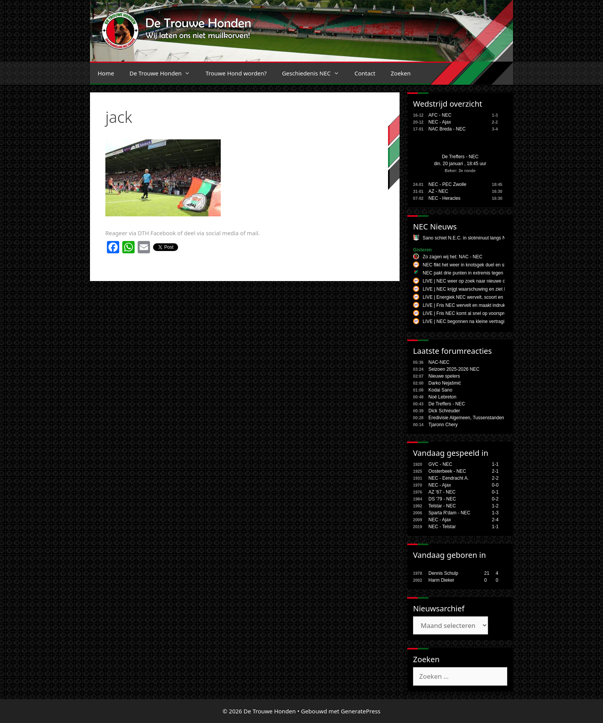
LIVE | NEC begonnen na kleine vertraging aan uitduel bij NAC (486, 321)
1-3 (495, 512)
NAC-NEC (439, 362)
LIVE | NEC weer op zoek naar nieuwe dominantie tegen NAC (486, 281)
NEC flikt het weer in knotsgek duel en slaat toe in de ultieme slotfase (493, 265)
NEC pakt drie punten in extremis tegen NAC (468, 273)
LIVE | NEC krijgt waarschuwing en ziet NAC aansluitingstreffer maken (494, 289)
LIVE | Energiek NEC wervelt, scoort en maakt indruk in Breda (486, 297)
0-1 (495, 492)
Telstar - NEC (442, 506)
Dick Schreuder (444, 410)
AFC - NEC (439, 115)
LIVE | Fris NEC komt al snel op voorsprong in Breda (476, 313)
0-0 (495, 485)
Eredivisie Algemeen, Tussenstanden (466, 417)
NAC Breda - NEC (447, 129)
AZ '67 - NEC (441, 492)
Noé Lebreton (442, 397)
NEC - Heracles (444, 198)
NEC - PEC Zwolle (447, 184)
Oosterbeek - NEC (447, 471)
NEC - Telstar (442, 526)
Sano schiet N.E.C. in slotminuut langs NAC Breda (474, 238)
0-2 (495, 499)
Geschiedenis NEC (314, 73)
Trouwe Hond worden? (236, 73)
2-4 (495, 519)
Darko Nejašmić (444, 383)
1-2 (495, 506)
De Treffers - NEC (460, 156)
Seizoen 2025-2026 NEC (454, 369)
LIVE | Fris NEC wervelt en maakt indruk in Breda (473, 305)
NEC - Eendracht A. (448, 478)
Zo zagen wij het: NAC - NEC (452, 256)
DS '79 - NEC (442, 499)
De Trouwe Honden (164, 73)
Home (106, 73)
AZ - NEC (438, 191)
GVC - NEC (440, 464)
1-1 (495, 464)
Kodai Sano (440, 390)
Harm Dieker (441, 580)
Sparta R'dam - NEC (449, 512)
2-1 (495, 471)
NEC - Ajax (439, 122)
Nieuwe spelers (444, 376)
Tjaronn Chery (443, 424)
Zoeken (401, 73)
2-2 (495, 478)
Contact (365, 73)
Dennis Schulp (443, 573)
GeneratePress (360, 711)
